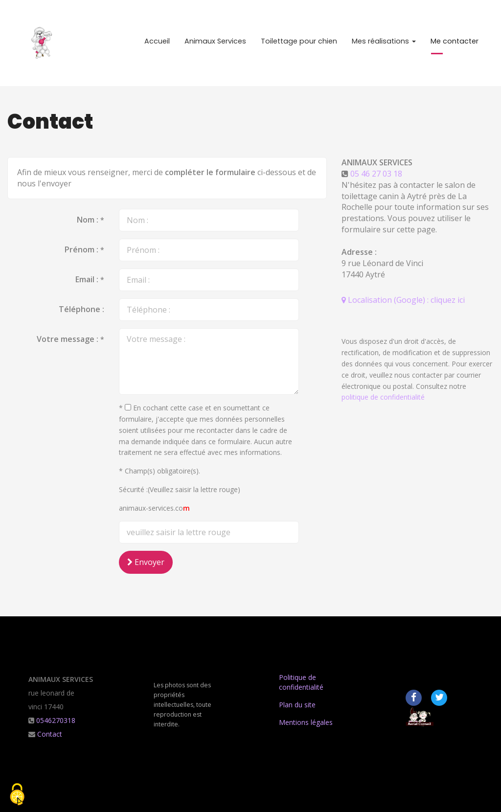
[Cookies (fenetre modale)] (17, 795)
